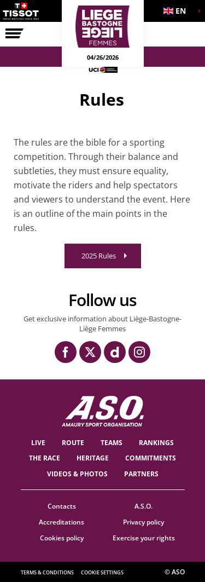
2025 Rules (98, 256)
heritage (93, 458)
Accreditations (61, 522)
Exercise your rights (144, 538)
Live (38, 442)
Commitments (150, 458)
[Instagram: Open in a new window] (139, 352)
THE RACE (44, 458)
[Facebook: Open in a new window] (66, 352)
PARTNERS (141, 474)
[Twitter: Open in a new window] (90, 352)
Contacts (62, 506)
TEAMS (111, 442)
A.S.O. (143, 506)
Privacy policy (143, 522)
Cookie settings (102, 572)
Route (73, 442)
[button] (177, 11)
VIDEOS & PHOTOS (77, 474)
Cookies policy (62, 538)
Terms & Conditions (47, 572)
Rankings (156, 442)
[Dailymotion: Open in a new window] (115, 352)
